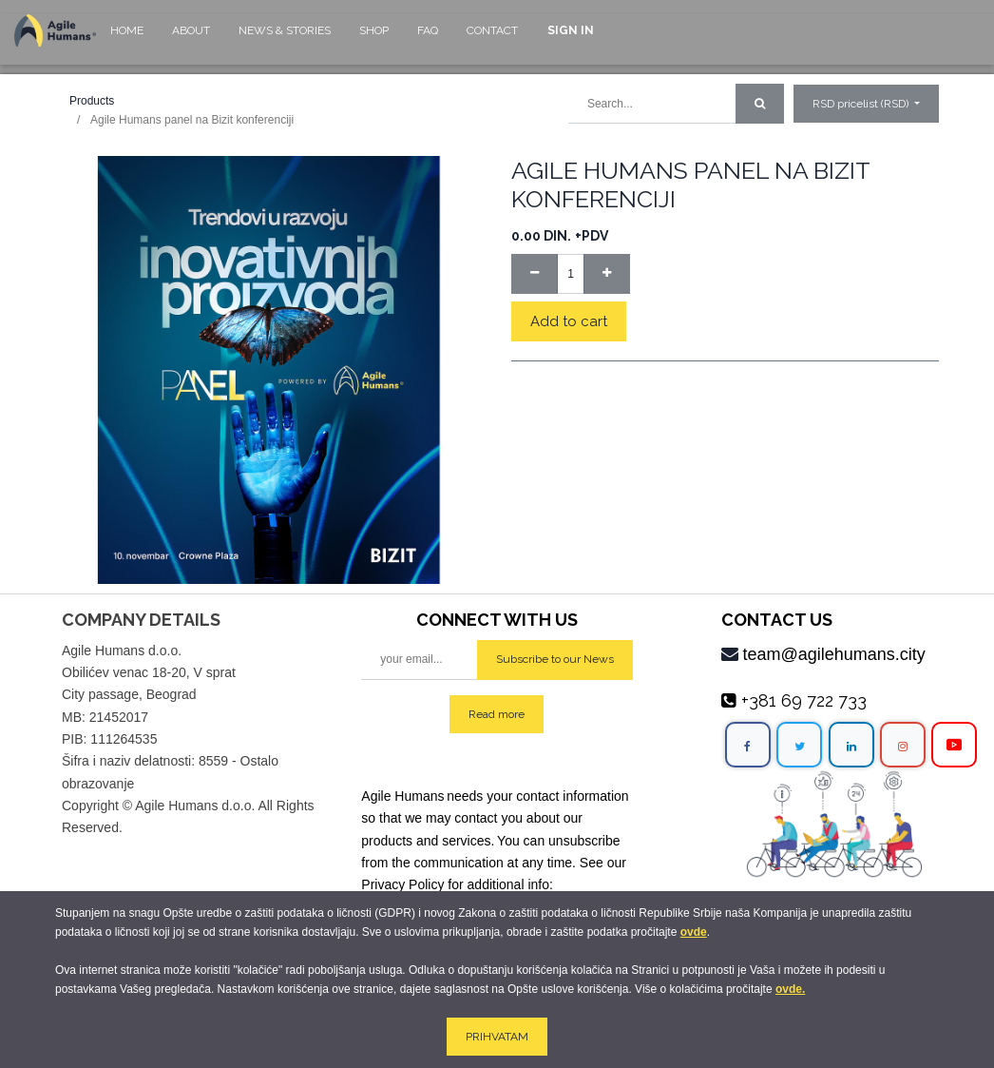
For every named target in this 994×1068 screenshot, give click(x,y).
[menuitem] (127, 39)
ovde (693, 932)
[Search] (760, 104)
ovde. (790, 989)
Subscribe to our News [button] (555, 659)
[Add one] (606, 274)
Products (91, 100)
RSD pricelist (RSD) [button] (861, 103)
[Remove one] (534, 274)
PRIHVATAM (497, 1036)
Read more (496, 714)
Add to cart (568, 321)
